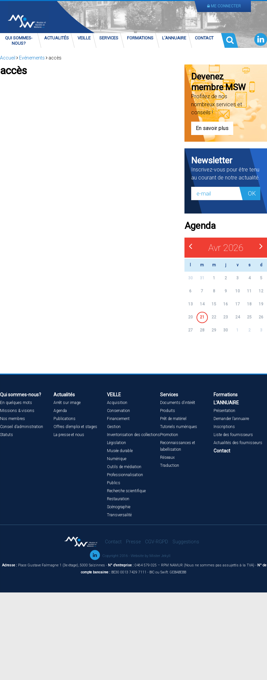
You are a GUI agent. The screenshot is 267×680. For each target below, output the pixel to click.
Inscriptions (224, 426)
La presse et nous (68, 434)
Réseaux (167, 457)
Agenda (60, 410)
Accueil (7, 57)
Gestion (114, 426)
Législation (116, 442)
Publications (64, 418)
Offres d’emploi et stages (75, 426)
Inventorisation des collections (133, 434)
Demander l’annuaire (231, 418)
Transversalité (119, 515)
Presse (133, 541)
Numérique (116, 458)
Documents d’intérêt (177, 402)
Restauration (118, 499)
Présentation (224, 410)
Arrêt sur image (67, 402)
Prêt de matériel (173, 418)
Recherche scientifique (126, 491)
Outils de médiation (124, 466)
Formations (140, 37)
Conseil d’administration (21, 426)
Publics (113, 483)
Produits (167, 410)
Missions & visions (17, 410)
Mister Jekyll (159, 556)
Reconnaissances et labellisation (177, 446)
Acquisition (117, 402)
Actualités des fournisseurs (238, 442)
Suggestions (185, 541)
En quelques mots (16, 402)
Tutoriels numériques (178, 426)
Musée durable (120, 450)
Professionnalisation (125, 474)
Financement (118, 418)
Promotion (169, 434)
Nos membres (12, 418)
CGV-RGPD (156, 541)
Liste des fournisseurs (233, 434)
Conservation (118, 410)
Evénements (32, 57)
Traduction (169, 465)
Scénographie (118, 507)
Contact (204, 37)
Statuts (6, 434)
